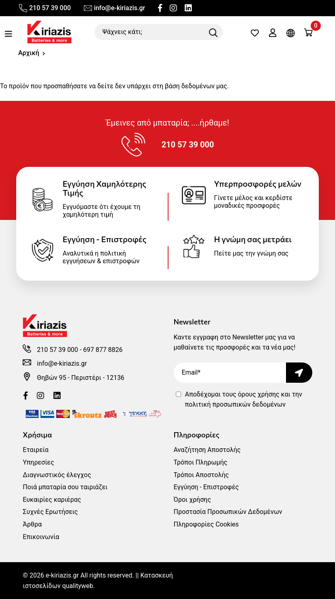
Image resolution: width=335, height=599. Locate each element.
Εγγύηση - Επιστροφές (206, 487)
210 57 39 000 (44, 8)
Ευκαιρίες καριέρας (52, 499)
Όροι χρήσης (192, 499)
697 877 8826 (103, 350)
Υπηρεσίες (38, 462)
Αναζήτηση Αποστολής (207, 450)
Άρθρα (32, 524)
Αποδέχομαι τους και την (243, 399)
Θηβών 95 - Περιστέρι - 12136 (81, 378)
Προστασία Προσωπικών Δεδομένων (228, 512)
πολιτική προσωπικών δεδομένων (235, 404)
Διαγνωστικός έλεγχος (57, 475)
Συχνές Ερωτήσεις (50, 512)
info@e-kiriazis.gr (114, 8)
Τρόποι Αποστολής (201, 475)
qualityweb (77, 586)
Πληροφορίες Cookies (206, 524)
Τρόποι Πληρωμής (201, 462)
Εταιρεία (35, 450)
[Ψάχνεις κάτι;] (158, 32)
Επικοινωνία (41, 537)
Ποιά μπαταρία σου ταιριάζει (65, 487)
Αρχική (28, 53)
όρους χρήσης (258, 394)
